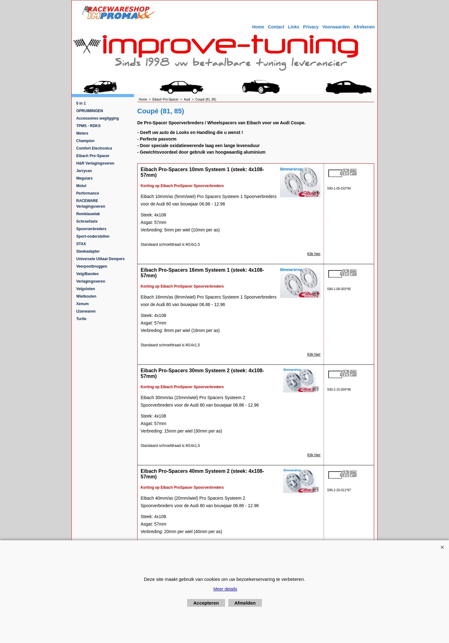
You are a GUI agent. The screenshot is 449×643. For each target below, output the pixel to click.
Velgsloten (85, 289)
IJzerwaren (86, 311)
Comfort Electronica (94, 148)
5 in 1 (81, 103)
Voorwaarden (336, 26)
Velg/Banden (87, 274)
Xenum (82, 304)
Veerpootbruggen (91, 266)
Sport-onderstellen (93, 236)
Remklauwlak (88, 214)
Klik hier (314, 254)
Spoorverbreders (91, 229)
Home (258, 26)
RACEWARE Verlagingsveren (90, 204)
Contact (276, 26)
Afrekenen (364, 26)
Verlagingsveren (90, 281)
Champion (85, 141)
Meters (82, 133)
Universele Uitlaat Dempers (100, 259)
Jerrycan (84, 171)
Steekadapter (88, 251)
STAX (81, 244)
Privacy (311, 26)
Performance (87, 193)
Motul (81, 186)
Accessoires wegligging (97, 118)
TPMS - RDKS (88, 126)
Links (293, 26)
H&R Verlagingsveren (95, 163)
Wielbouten (86, 296)
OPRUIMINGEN (89, 111)
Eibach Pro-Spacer (93, 156)
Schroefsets (87, 221)
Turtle (81, 319)
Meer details (225, 588)
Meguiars (84, 178)
